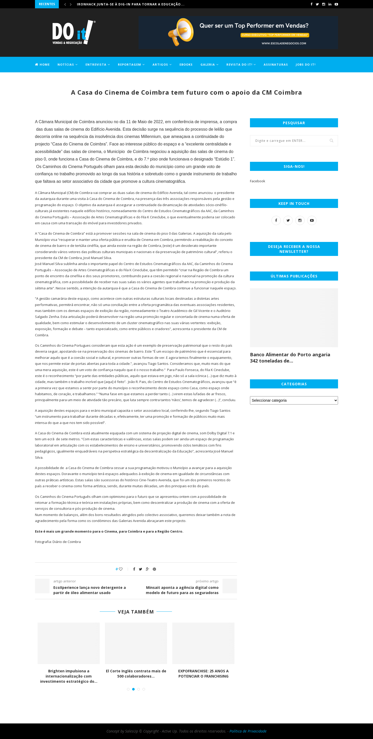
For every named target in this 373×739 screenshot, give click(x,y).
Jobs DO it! (305, 64)
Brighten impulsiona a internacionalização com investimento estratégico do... (68, 676)
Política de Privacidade (248, 731)
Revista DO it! (239, 64)
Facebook (257, 181)
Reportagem (129, 64)
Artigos (160, 64)
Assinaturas (276, 64)
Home (42, 64)
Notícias (66, 64)
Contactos (45, 79)
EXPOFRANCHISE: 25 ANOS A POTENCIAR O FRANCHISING (203, 673)
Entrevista (95, 64)
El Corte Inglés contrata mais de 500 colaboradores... (136, 673)
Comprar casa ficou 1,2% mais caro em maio (120, 4)
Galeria (207, 64)
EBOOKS (186, 64)
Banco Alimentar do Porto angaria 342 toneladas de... (290, 357)
